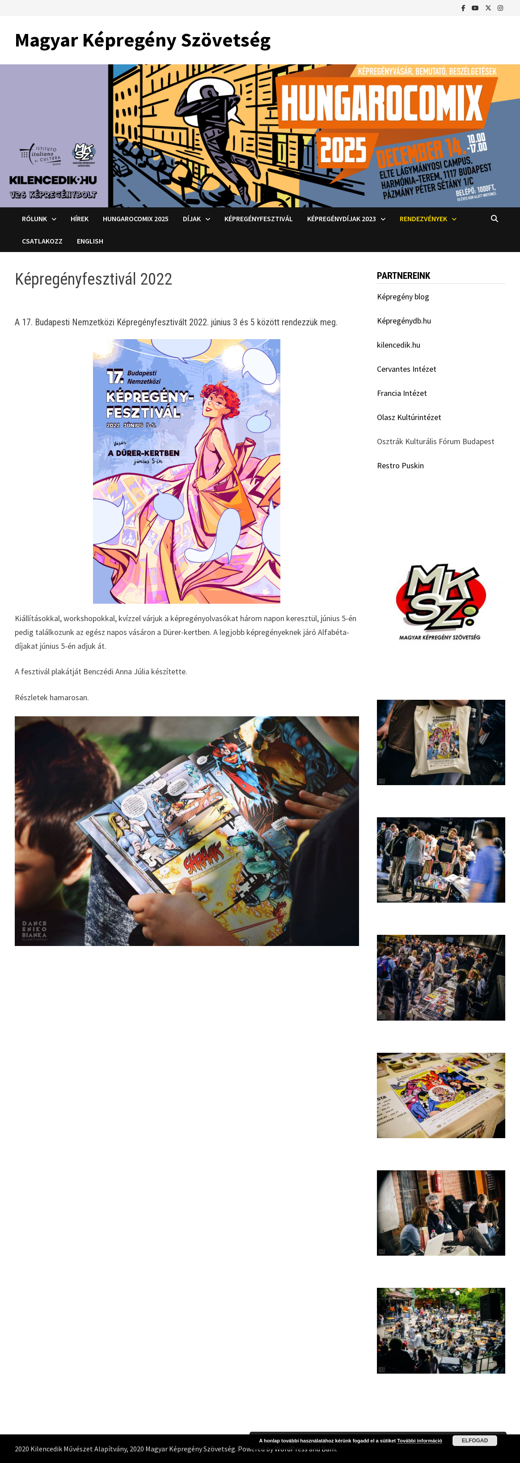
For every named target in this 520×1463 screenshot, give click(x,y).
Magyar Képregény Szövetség (143, 39)
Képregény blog (403, 296)
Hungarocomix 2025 (136, 218)
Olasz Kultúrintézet (409, 417)
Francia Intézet (402, 393)
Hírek (80, 218)
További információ (419, 1440)
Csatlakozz (42, 240)
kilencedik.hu (398, 345)
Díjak (192, 218)
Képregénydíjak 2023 (341, 218)
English (90, 240)
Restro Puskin (400, 465)
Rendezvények (423, 218)
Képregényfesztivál (258, 218)
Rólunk (34, 218)
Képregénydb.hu (404, 320)
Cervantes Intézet (406, 369)
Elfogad (475, 1441)
